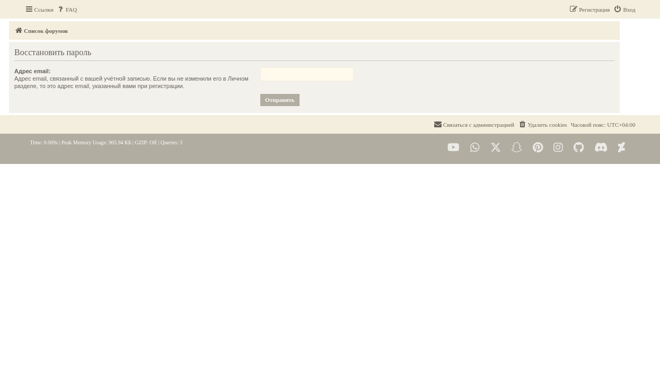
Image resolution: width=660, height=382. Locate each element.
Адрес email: (48, 71)
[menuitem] (66, 9)
